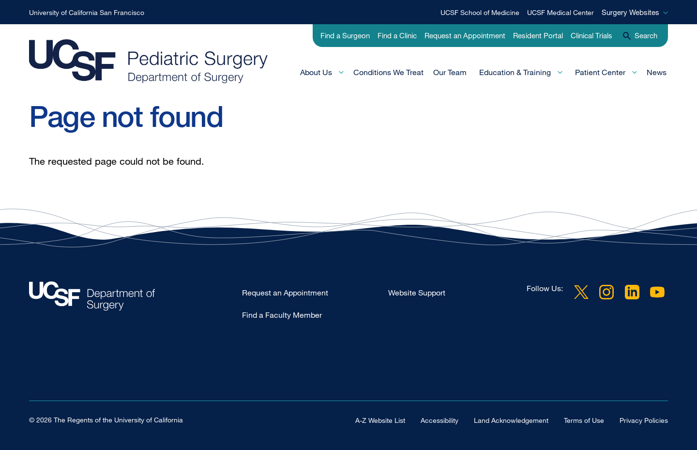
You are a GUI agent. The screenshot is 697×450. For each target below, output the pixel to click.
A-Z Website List (380, 420)
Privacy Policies (644, 420)
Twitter (581, 292)
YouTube (657, 292)
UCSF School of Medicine (479, 12)
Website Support (416, 292)
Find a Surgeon (345, 35)
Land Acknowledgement (511, 420)
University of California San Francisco (86, 12)
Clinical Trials (591, 35)
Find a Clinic (397, 35)
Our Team (450, 72)
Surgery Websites (630, 12)
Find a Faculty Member (282, 315)
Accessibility (439, 420)
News (657, 72)
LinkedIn (632, 292)
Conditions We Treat (388, 72)
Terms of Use (584, 420)
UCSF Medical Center (560, 12)
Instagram (606, 292)
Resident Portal (538, 35)
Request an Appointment (464, 35)
